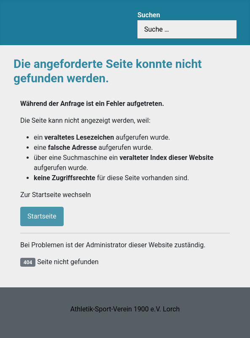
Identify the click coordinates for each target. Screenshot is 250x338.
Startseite (41, 216)
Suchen (148, 15)
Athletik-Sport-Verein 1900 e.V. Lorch (125, 309)
